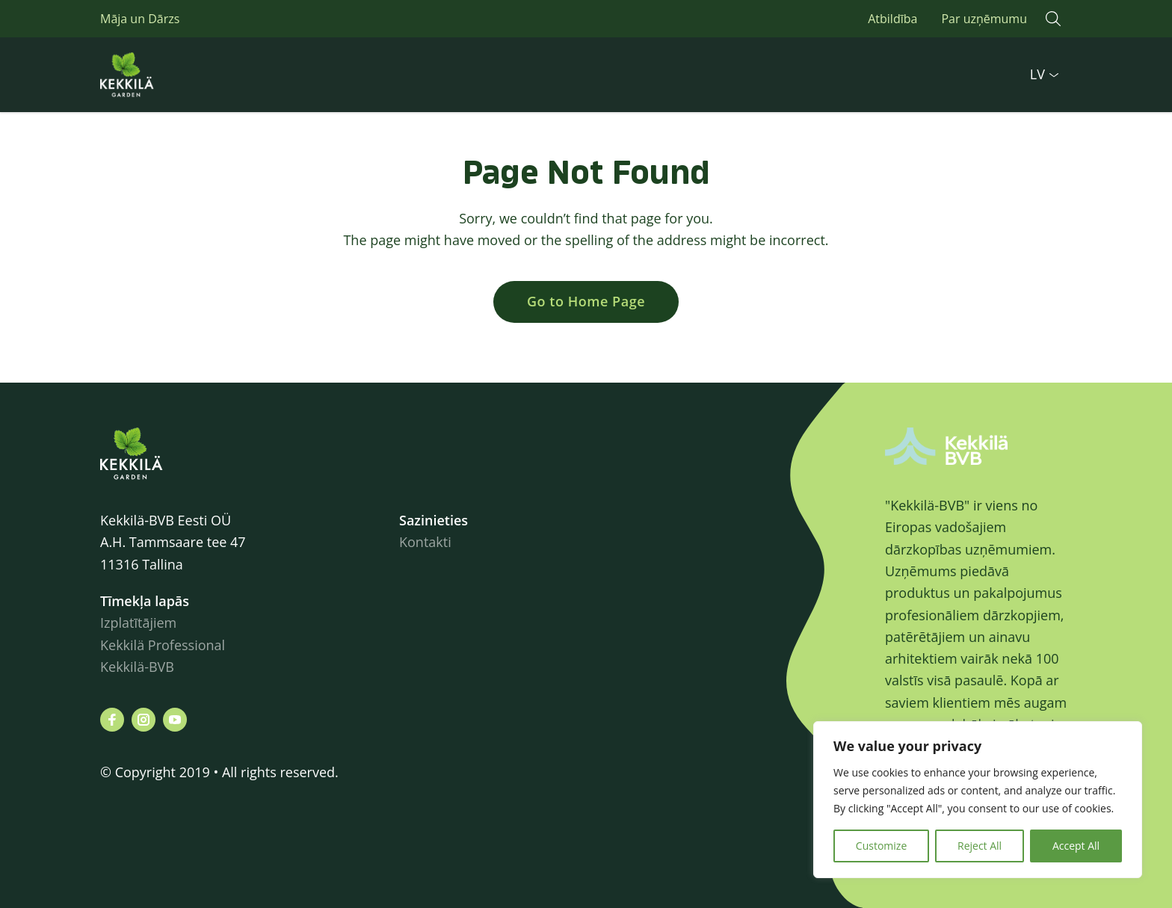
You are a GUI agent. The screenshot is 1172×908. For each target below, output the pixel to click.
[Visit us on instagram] (143, 720)
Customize (881, 845)
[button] (1053, 18)
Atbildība (892, 18)
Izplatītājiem (138, 622)
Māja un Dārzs (139, 18)
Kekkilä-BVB (137, 667)
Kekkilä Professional (164, 645)
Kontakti (425, 542)
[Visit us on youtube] (175, 720)
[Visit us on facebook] (112, 720)
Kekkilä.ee (160, 74)
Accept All (1075, 845)
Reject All (979, 845)
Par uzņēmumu (984, 18)
